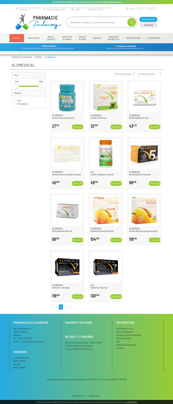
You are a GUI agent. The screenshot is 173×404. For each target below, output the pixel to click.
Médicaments (33, 38)
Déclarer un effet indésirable (128, 335)
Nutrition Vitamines (67, 38)
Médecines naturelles (113, 38)
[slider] (16, 86)
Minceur (97, 38)
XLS (19, 100)
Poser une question (125, 331)
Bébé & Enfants (51, 38)
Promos (16, 38)
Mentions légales (123, 338)
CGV (118, 341)
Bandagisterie (133, 38)
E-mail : (29, 341)
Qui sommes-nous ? (125, 328)
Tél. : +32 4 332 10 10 (22, 338)
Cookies (120, 348)
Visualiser (78, 127)
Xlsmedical (22, 103)
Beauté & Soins (82, 38)
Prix (16, 75)
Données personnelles (126, 344)
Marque (38, 57)
